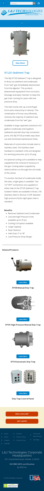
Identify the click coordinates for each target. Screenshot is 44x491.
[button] (3, 3)
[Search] (34, 3)
